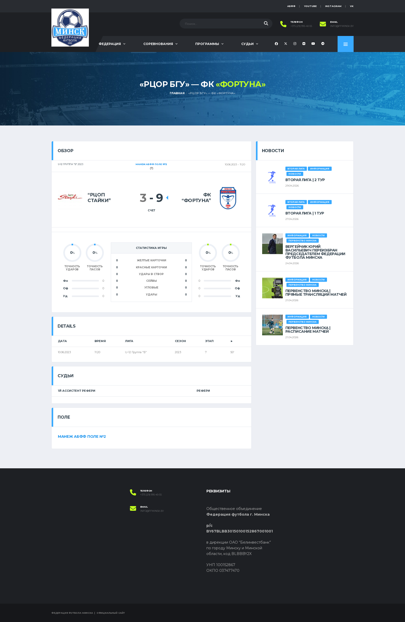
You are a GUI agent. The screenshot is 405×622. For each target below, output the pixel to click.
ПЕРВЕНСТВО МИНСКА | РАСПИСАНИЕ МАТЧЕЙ (307, 329)
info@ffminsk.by (342, 26)
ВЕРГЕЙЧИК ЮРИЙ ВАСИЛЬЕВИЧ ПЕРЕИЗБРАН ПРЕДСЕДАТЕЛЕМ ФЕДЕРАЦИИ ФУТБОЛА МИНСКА (315, 252)
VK (352, 6)
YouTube (310, 6)
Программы (207, 44)
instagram (333, 6)
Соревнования (158, 44)
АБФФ (291, 6)
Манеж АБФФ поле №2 (82, 436)
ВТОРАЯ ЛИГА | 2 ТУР (305, 179)
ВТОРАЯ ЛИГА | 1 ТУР (304, 213)
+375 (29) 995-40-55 (301, 26)
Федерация (110, 44)
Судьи (247, 44)
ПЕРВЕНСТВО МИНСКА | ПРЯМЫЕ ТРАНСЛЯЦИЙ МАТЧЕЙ (316, 292)
